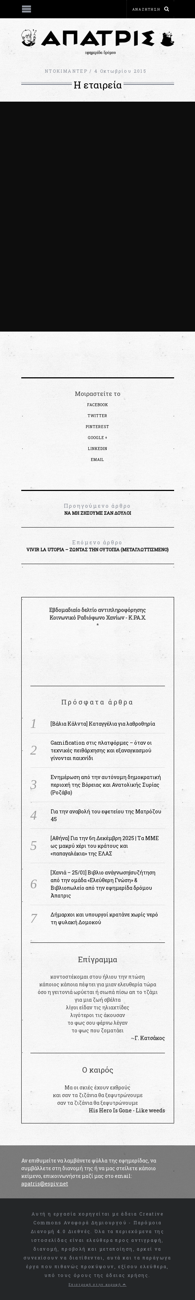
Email (97, 459)
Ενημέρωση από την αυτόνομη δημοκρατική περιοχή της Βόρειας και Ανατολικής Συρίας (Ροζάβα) (106, 785)
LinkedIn (97, 448)
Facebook (97, 405)
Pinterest (97, 426)
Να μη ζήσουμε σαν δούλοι (97, 509)
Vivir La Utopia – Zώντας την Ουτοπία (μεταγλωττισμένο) (97, 545)
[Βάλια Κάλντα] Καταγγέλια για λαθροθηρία (103, 723)
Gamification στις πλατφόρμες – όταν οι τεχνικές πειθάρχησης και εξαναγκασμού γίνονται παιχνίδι (101, 750)
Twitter (97, 415)
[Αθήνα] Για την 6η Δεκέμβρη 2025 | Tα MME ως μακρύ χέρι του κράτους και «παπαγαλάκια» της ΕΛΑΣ (105, 846)
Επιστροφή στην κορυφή (97, 1284)
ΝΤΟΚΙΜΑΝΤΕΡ (66, 71)
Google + (97, 437)
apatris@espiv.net (44, 1183)
